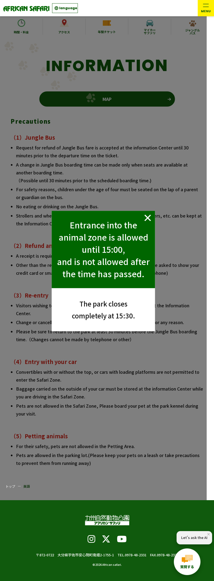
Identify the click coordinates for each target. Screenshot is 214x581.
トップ (10, 486)
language (68, 8)
